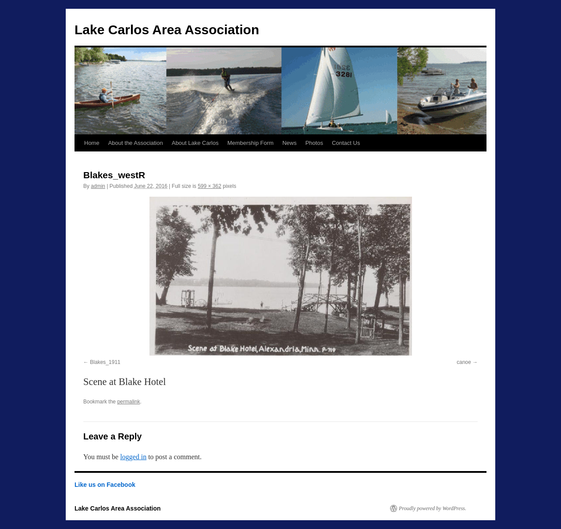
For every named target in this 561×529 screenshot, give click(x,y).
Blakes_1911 (105, 362)
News (289, 143)
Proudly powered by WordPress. (432, 508)
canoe (464, 362)
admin (98, 186)
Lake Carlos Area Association (167, 29)
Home (91, 143)
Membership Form (250, 143)
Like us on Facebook (105, 484)
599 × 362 (209, 186)
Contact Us (346, 143)
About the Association (135, 143)
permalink (128, 402)
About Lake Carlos (195, 143)
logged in (133, 457)
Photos (314, 143)
